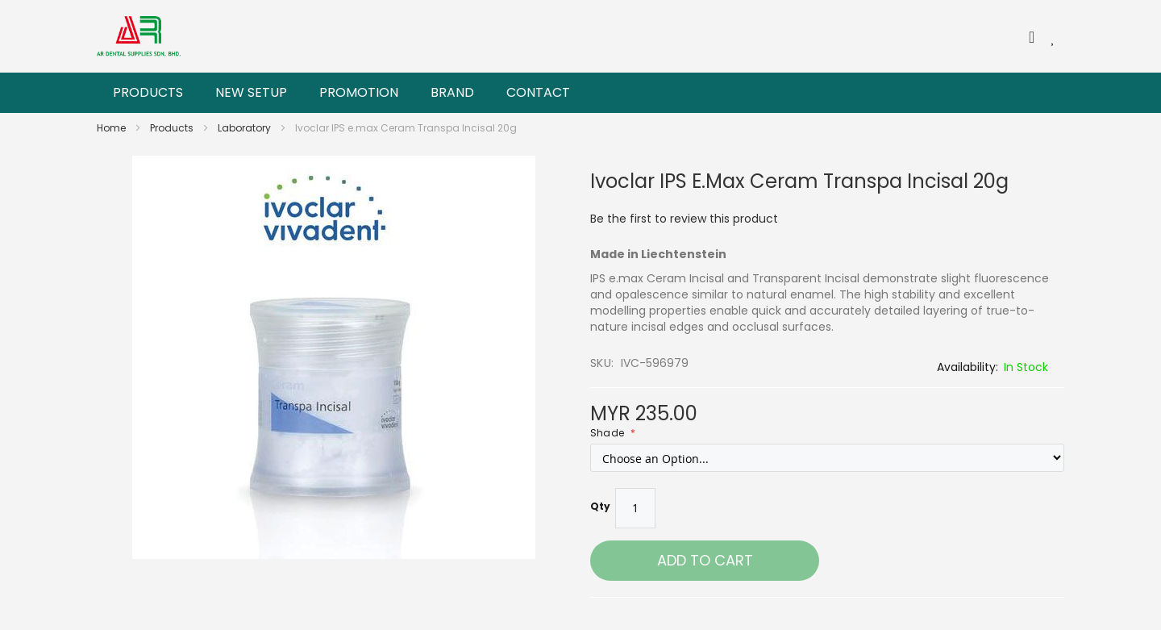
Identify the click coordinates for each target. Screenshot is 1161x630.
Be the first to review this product (684, 219)
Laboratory (245, 128)
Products (173, 128)
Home (112, 128)
